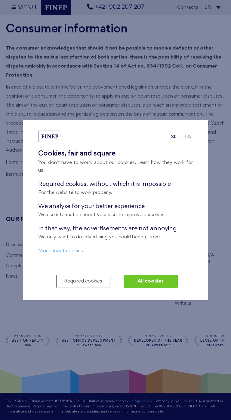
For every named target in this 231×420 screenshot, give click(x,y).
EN (188, 137)
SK (174, 137)
